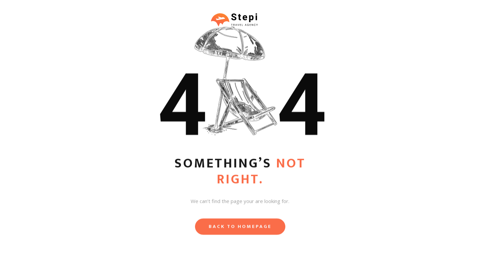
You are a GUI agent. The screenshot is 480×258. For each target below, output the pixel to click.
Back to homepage (240, 227)
